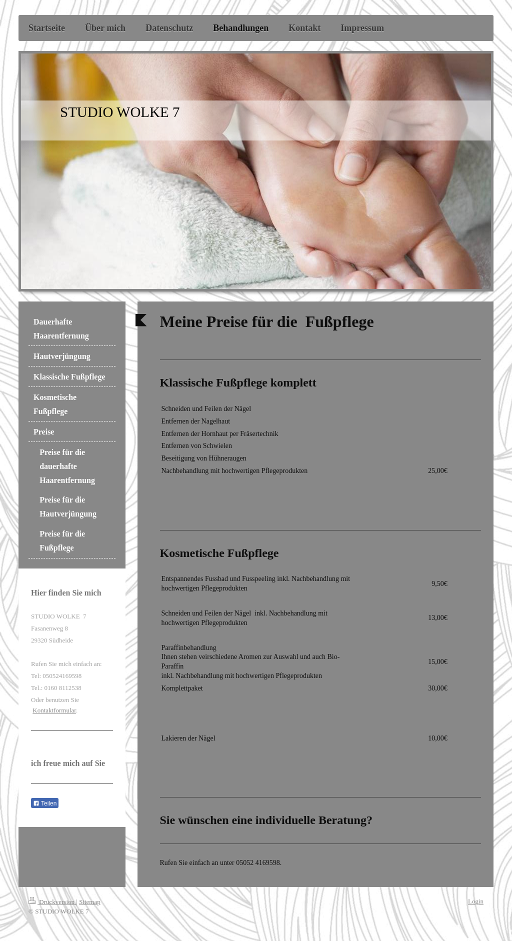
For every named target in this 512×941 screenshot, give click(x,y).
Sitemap (89, 902)
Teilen (44, 803)
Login (476, 901)
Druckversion (52, 902)
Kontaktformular (54, 710)
